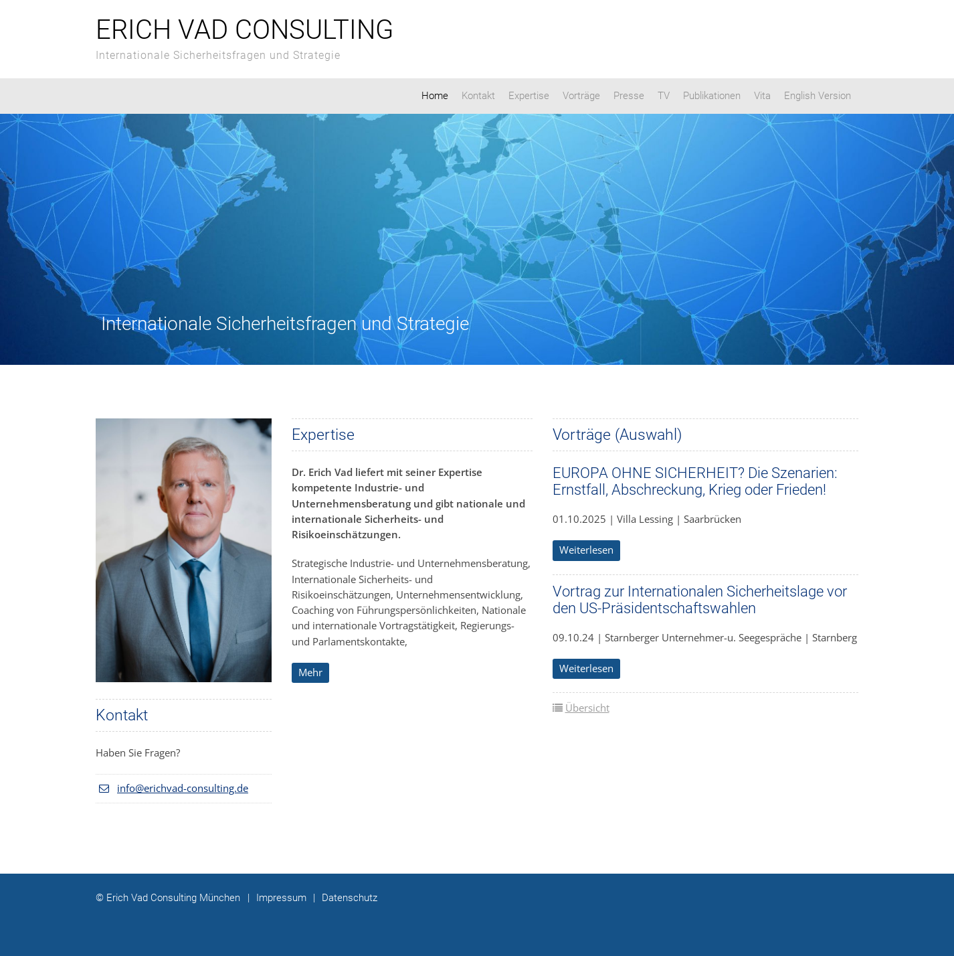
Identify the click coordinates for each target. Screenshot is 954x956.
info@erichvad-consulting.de (182, 788)
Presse (628, 96)
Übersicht (587, 707)
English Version (817, 96)
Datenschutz (345, 898)
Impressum (277, 898)
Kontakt (478, 96)
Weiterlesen (586, 549)
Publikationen (712, 96)
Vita (762, 96)
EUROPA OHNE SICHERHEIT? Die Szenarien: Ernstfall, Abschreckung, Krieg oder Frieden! (695, 481)
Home (434, 96)
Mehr (310, 672)
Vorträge (581, 96)
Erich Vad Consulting (244, 30)
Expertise (528, 96)
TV (664, 96)
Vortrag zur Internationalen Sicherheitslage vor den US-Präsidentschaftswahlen (700, 600)
